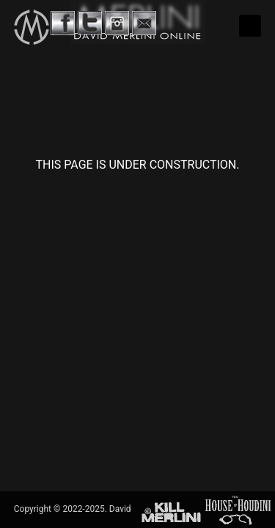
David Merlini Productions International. (186, 472)
